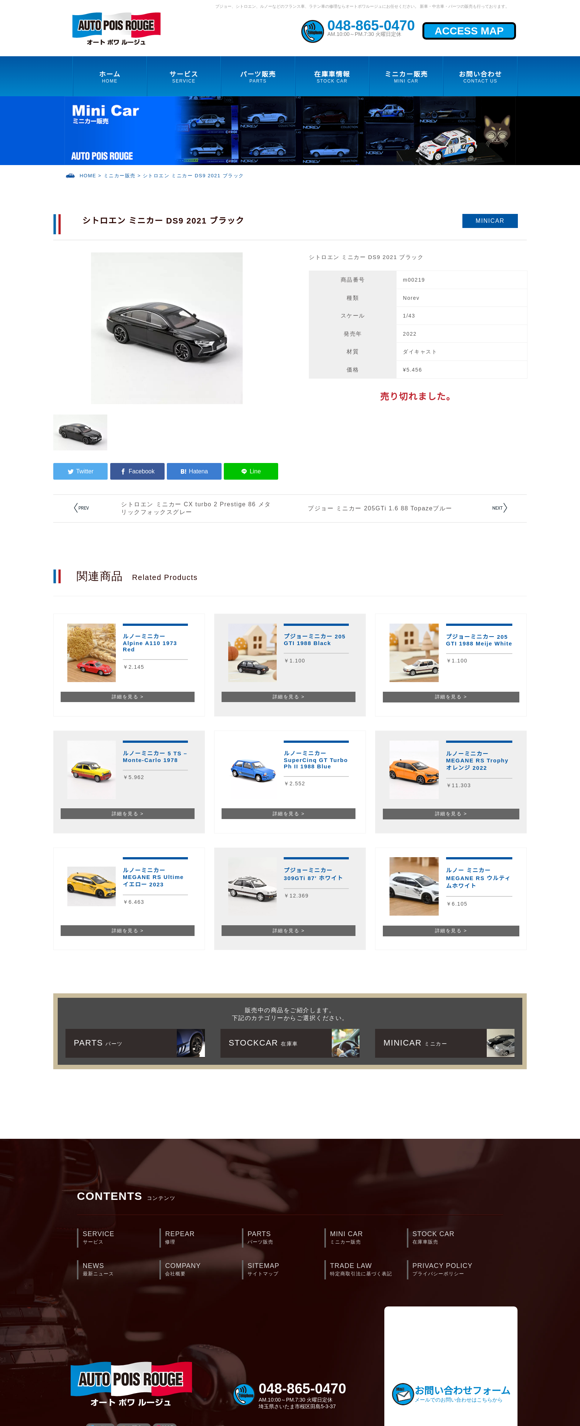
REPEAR (203, 1238)
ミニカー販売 (120, 175)
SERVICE (121, 1238)
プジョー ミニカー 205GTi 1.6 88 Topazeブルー (380, 508)
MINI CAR (368, 1238)
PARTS (285, 1238)
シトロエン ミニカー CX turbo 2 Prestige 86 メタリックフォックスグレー (196, 508)
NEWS (121, 1270)
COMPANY (203, 1270)
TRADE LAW (368, 1270)
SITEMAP (285, 1270)
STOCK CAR (450, 1238)
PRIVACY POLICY (450, 1270)
